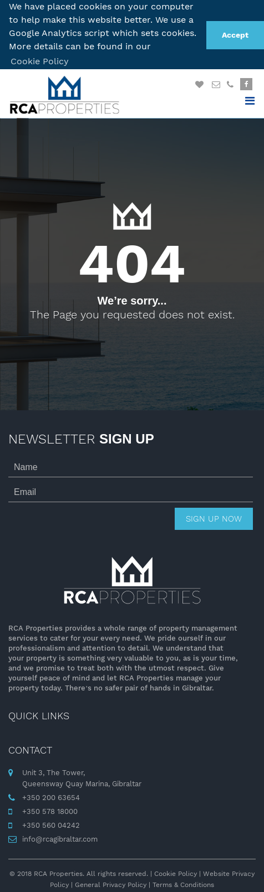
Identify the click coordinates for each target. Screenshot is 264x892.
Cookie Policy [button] (40, 61)
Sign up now (214, 517)
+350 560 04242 (51, 823)
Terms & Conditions (183, 882)
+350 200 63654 (51, 795)
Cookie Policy (175, 871)
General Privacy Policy (110, 882)
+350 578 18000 (50, 809)
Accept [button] (235, 34)
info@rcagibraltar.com (60, 837)
